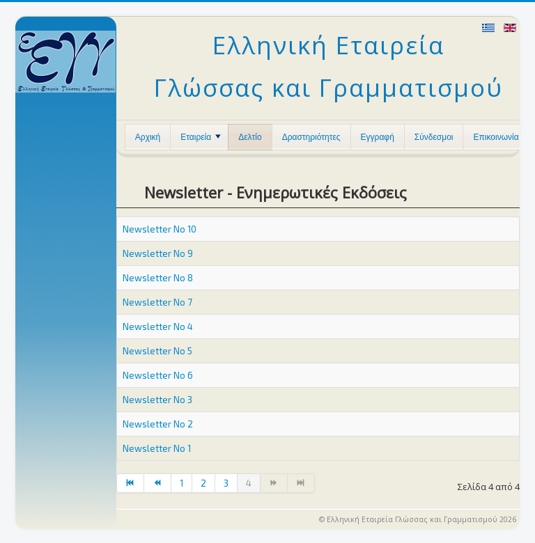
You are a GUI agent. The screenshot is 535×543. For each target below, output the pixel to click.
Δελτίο (249, 137)
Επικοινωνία (495, 137)
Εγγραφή (377, 137)
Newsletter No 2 (158, 424)
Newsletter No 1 (157, 448)
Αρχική (147, 137)
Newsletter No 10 (159, 229)
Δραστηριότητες (311, 137)
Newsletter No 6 (158, 375)
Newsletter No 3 (157, 399)
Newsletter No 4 (158, 326)
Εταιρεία (200, 137)
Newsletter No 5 (157, 350)
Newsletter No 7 (157, 302)
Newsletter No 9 (158, 253)
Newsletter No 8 (158, 277)
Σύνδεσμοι (433, 137)
